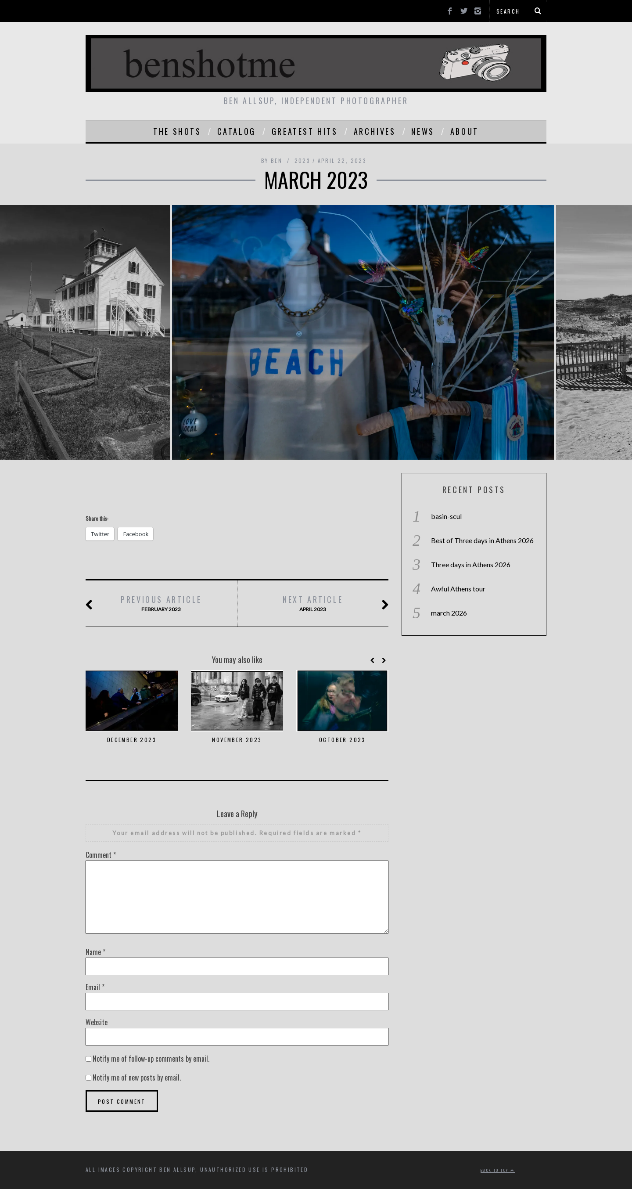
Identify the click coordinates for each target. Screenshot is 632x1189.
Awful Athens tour (458, 588)
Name (95, 952)
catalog (236, 131)
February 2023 (161, 603)
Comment (101, 855)
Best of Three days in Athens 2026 (482, 540)
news (422, 131)
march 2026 (449, 613)
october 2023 (342, 739)
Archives (375, 131)
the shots (177, 131)
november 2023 (237, 739)
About (464, 131)
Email (95, 987)
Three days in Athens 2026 (470, 564)
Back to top (498, 1170)
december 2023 (131, 739)
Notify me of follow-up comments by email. (151, 1058)
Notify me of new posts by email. (137, 1077)
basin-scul (446, 516)
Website (97, 1022)
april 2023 (312, 603)
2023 (302, 160)
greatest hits (305, 131)
